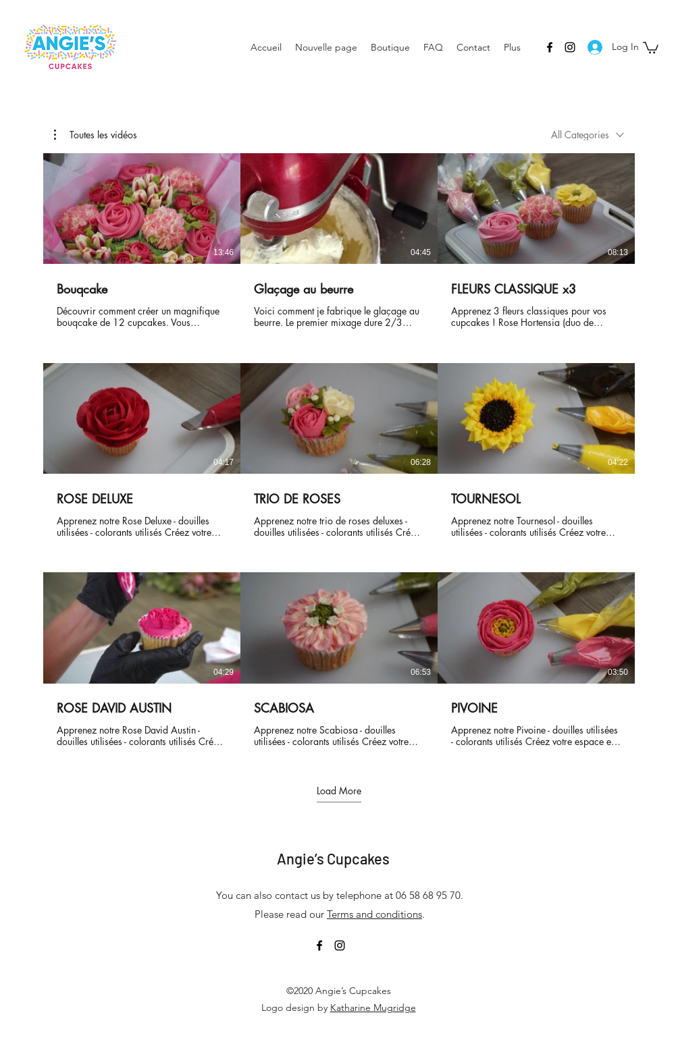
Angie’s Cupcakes (333, 858)
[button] (650, 46)
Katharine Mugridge (373, 1007)
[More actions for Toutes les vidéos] (95, 135)
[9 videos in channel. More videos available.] (339, 450)
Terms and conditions (374, 914)
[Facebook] (549, 47)
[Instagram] (570, 47)
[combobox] (587, 134)
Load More (339, 791)
